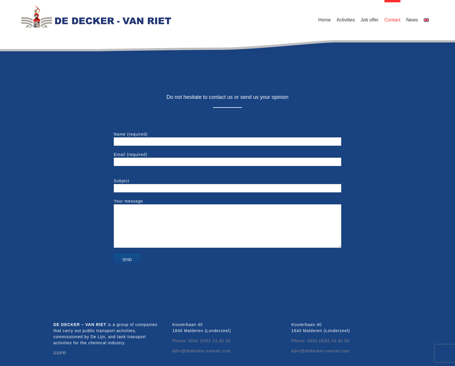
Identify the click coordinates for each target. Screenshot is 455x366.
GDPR (59, 353)
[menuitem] (426, 19)
